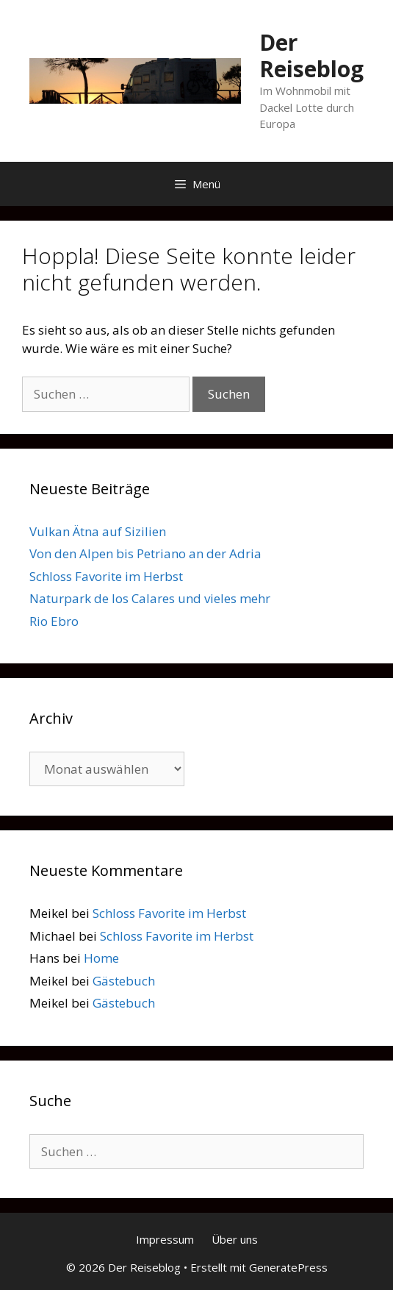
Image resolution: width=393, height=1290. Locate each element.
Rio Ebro (54, 621)
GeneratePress (288, 1267)
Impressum (165, 1239)
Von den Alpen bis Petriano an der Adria (145, 553)
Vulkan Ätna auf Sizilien (97, 531)
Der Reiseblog (311, 55)
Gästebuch (124, 980)
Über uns (235, 1239)
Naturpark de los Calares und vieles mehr (149, 598)
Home (101, 957)
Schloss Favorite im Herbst (106, 576)
